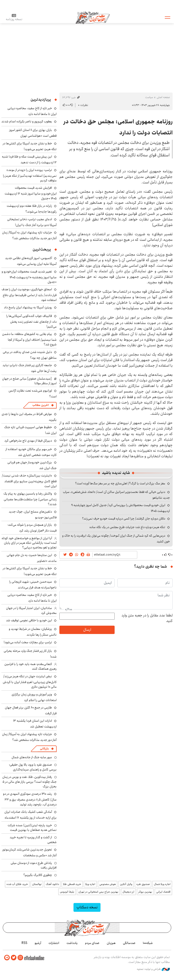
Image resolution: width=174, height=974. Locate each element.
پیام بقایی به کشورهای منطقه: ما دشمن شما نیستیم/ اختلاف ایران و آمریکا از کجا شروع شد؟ (29, 339)
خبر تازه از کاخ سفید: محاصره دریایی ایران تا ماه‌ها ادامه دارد (32, 111)
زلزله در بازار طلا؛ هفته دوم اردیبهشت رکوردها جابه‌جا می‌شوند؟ (32, 208)
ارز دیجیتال (128, 892)
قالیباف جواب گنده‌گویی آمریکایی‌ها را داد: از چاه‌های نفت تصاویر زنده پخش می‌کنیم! (31, 321)
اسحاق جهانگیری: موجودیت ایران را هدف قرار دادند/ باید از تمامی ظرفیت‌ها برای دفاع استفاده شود (29, 294)
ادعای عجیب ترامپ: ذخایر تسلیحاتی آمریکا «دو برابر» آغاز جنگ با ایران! (32, 222)
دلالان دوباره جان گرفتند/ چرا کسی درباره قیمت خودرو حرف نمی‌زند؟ (123, 518)
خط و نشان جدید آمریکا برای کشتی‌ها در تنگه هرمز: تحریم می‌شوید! (30, 146)
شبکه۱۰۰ (148, 943)
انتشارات (54, 943)
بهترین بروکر (145, 892)
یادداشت (72, 943)
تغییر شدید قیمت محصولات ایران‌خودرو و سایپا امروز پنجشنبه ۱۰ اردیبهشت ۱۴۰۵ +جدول (29, 276)
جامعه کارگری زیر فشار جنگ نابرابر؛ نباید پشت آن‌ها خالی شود (30, 368)
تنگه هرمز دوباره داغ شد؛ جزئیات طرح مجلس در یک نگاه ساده (127, 527)
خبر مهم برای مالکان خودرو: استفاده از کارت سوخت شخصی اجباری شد (31, 452)
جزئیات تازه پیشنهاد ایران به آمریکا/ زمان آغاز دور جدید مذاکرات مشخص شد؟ (29, 235)
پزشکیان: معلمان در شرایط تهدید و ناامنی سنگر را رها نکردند (33, 631)
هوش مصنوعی (107, 884)
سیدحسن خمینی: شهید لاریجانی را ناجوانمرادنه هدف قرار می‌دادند (33, 584)
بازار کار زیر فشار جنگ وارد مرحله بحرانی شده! (30, 653)
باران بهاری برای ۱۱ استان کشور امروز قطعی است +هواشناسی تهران (33, 132)
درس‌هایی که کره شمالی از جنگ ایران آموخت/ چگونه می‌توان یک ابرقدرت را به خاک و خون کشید (116, 538)
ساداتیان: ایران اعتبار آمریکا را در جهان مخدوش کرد (31, 610)
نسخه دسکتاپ (87, 907)
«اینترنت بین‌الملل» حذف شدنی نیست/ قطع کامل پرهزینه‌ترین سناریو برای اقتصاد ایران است (29, 481)
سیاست (149, 97)
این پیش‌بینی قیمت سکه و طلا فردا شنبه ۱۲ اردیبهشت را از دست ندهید (29, 159)
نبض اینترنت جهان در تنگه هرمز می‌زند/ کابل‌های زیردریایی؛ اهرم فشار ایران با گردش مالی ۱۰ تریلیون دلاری (30, 681)
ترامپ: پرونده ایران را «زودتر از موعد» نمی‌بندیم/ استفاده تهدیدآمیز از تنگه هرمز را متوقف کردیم (30, 175)
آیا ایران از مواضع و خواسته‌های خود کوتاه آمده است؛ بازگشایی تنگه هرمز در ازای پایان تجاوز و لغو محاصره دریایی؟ (29, 543)
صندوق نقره (143, 884)
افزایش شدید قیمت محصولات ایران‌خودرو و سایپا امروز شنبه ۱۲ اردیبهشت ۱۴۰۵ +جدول (31, 193)
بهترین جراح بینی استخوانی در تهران (98, 892)
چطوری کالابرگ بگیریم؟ (37, 875)
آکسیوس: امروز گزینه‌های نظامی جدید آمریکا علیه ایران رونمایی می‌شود (31, 261)
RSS (24, 943)
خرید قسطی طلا (72, 884)
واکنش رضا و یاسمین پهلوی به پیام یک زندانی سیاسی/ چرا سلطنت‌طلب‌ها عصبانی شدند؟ (30, 499)
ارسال (87, 630)
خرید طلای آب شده (17, 884)
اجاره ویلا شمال (162, 884)
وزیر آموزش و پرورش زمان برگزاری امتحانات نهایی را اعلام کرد (34, 697)
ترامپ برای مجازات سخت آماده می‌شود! (28, 642)
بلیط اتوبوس (67, 892)
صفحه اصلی (163, 97)
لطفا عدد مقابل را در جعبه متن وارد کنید (147, 618)
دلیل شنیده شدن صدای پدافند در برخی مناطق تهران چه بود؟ (30, 354)
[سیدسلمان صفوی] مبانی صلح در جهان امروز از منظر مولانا (29, 381)
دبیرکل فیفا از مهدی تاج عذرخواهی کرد (28, 440)
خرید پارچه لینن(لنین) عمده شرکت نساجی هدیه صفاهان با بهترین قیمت (32, 827)
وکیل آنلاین (126, 884)
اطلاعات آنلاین (93, 17)
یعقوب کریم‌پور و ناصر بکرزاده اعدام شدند (26, 121)
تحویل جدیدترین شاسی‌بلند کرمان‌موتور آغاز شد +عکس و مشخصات (29, 852)
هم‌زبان (111, 943)
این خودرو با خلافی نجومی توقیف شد (29, 620)
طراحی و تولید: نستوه (153, 969)
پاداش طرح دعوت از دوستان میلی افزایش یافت (34, 865)
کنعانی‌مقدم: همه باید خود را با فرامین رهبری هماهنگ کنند (30, 666)
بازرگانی (44, 748)
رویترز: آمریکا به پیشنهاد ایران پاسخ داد (28, 307)
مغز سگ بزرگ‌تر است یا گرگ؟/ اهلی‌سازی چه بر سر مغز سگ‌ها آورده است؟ (120, 483)
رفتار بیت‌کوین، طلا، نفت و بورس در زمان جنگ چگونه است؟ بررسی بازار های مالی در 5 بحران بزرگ (29, 781)
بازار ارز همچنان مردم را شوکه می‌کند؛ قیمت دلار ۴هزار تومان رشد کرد (32, 527)
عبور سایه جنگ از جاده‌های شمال (32, 757)
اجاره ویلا (90, 884)
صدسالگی (129, 943)
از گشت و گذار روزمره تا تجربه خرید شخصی (33, 839)
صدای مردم (92, 943)
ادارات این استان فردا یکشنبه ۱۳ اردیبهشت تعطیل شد (35, 723)
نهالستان (37, 884)
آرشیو (38, 943)
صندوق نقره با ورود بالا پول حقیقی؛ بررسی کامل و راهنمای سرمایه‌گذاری (33, 767)
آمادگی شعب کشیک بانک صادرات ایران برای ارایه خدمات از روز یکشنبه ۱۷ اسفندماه (30, 814)
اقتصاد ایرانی (163, 892)
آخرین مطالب (40, 405)
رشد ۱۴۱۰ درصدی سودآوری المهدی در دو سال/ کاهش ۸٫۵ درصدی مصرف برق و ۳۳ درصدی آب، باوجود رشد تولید (30, 799)
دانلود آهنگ (52, 884)
